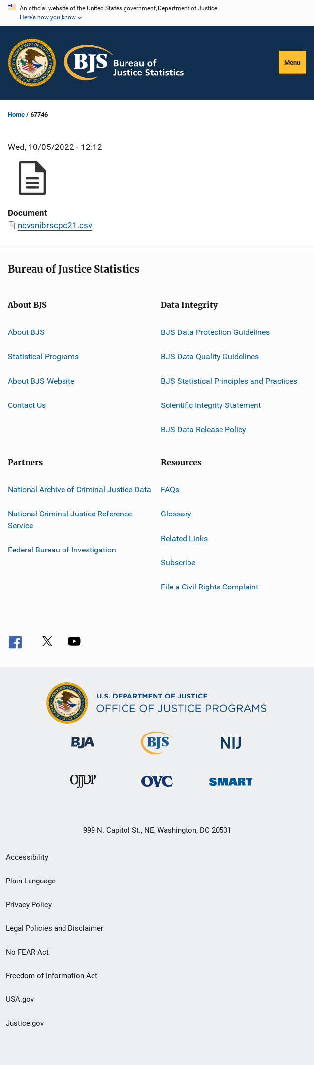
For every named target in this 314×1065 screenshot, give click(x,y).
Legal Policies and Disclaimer (54, 928)
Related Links (184, 538)
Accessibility (27, 857)
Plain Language (31, 881)
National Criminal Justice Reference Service (70, 519)
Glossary (176, 513)
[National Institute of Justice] (231, 754)
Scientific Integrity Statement (211, 405)
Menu (292, 62)
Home (16, 114)
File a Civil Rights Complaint (209, 586)
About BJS (26, 332)
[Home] (124, 62)
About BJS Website (41, 381)
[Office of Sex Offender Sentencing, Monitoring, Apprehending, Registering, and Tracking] (230, 792)
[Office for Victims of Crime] (157, 792)
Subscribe (178, 562)
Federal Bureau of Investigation (62, 549)
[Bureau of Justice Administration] (82, 754)
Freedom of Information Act (51, 975)
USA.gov (20, 999)
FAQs (170, 489)
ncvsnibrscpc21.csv (55, 225)
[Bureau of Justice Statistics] (157, 756)
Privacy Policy (29, 904)
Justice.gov (25, 1023)
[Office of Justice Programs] (32, 62)
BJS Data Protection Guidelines (215, 332)
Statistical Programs (43, 356)
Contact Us (27, 405)
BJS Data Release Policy (203, 429)
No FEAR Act (27, 952)
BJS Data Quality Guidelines (210, 356)
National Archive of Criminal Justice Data (79, 489)
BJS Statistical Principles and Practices (229, 381)
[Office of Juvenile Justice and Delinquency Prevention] (83, 792)
